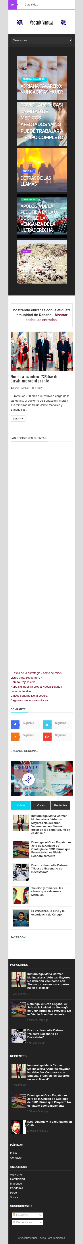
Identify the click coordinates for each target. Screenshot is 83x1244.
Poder (14, 1192)
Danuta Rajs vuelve (23, 682)
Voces (14, 1197)
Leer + (18, 418)
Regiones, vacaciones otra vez (30, 700)
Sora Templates (55, 1238)
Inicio (13, 1153)
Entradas (20, 1215)
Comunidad (17, 1179)
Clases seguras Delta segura (29, 695)
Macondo (16, 1183)
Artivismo (16, 1174)
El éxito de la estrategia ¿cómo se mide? (37, 673)
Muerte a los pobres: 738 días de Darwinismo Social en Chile (34, 379)
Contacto (16, 1157)
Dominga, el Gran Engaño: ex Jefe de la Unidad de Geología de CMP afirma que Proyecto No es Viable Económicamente (49, 1009)
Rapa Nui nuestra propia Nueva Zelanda (36, 686)
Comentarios (22, 1222)
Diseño (41, 1238)
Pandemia (16, 1188)
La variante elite (21, 691)
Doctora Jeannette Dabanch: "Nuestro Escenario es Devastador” (46, 1034)
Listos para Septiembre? (26, 677)
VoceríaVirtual (28, 1238)
